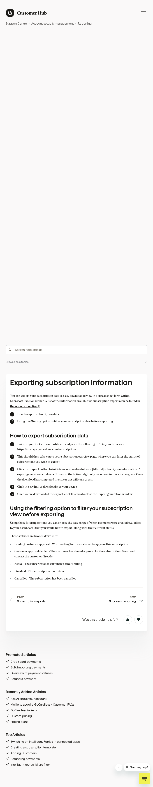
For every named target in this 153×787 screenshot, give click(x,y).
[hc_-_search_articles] (76, 349)
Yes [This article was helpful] (128, 619)
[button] (76, 362)
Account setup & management (52, 23)
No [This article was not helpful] (138, 619)
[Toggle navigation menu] (143, 13)
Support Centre (16, 23)
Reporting (85, 23)
